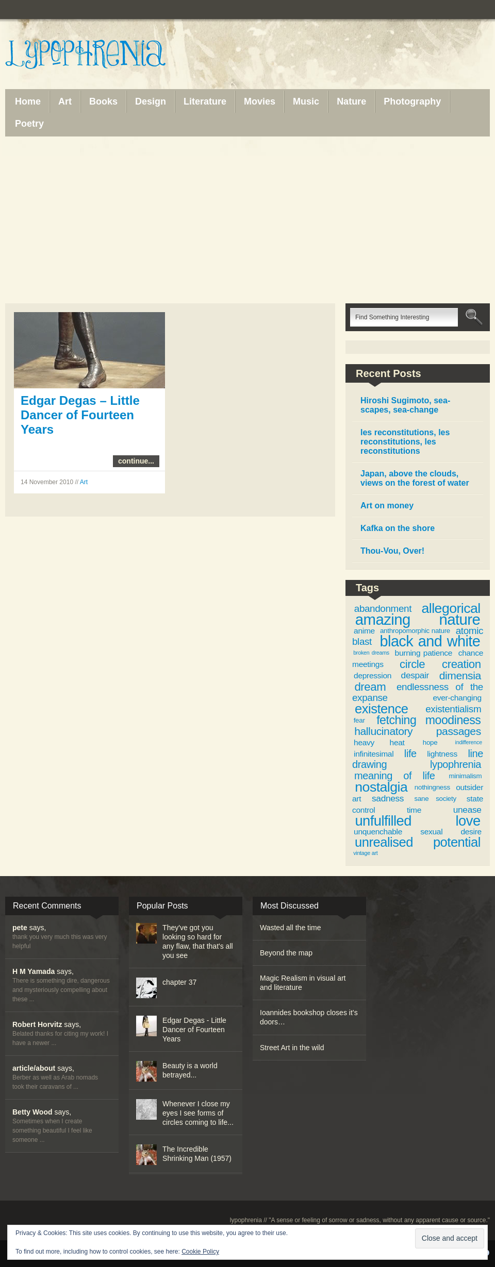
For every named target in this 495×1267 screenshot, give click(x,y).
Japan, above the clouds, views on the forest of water (414, 478)
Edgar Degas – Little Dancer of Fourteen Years (80, 414)
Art (84, 482)
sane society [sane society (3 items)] (435, 798)
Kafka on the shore (397, 528)
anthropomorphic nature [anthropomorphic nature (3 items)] (415, 631)
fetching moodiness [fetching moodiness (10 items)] (428, 720)
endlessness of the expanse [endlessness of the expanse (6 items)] (417, 692)
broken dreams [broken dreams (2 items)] (371, 652)
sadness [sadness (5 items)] (388, 798)
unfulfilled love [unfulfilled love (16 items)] (417, 821)
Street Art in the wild (292, 1047)
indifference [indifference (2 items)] (468, 742)
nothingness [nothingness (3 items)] (432, 787)
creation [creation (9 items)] (461, 664)
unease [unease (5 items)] (467, 809)
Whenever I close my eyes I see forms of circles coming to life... (198, 1113)
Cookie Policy (200, 1251)
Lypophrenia (108, 55)
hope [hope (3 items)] (430, 742)
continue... (136, 461)
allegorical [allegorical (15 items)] (451, 608)
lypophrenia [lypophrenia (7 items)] (455, 764)
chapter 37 (179, 982)
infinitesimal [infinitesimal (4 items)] (373, 753)
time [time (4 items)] (414, 810)
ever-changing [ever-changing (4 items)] (457, 697)
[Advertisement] (247, 220)
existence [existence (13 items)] (381, 708)
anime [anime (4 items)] (364, 630)
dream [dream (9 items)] (370, 686)
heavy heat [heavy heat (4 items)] (379, 742)
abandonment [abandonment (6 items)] (382, 608)
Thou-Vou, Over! (392, 550)
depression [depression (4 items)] (372, 675)
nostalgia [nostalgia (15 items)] (381, 787)
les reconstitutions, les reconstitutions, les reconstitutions (405, 441)
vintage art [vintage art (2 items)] (365, 853)
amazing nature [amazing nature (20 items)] (417, 619)
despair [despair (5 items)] (415, 675)
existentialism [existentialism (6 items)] (453, 709)
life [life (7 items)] (410, 753)
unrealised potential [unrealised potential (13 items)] (418, 842)
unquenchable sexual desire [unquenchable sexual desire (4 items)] (418, 831)
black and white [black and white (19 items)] (430, 641)
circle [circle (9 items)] (412, 664)
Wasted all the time (290, 927)
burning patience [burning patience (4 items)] (424, 652)
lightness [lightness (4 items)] (442, 753)
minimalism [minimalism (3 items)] (465, 776)
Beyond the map (286, 953)
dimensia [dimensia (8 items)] (460, 675)
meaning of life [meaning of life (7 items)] (394, 775)
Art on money (387, 505)
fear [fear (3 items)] (359, 720)
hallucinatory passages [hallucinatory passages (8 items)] (417, 731)
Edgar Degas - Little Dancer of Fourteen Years (194, 1029)
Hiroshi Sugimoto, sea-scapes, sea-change (405, 405)
